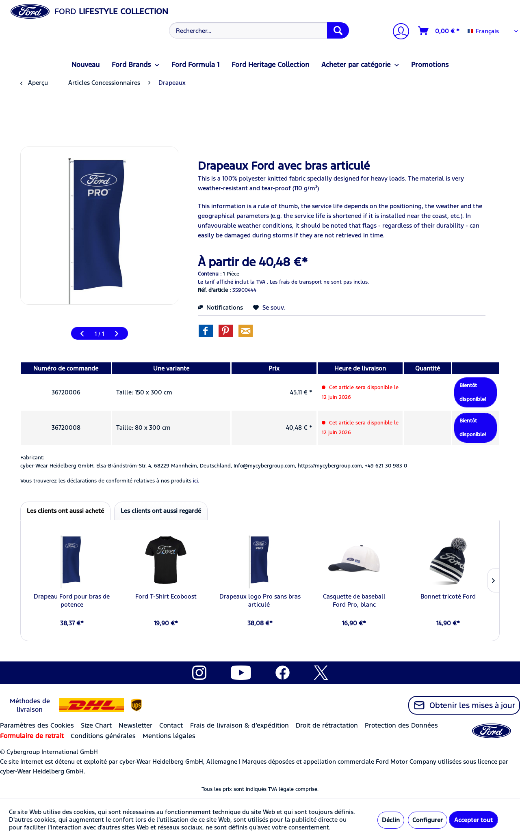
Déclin (391, 820)
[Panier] (439, 31)
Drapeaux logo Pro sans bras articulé (260, 600)
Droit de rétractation (327, 725)
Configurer (427, 820)
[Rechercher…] (259, 30)
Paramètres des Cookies (37, 725)
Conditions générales (103, 736)
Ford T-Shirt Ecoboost (166, 596)
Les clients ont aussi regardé (161, 511)
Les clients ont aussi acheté (65, 511)
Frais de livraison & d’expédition (239, 725)
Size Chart (96, 725)
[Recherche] (338, 30)
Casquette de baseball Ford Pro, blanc (354, 600)
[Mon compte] (397, 32)
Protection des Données (401, 725)
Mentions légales (169, 736)
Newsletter (135, 725)
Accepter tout (473, 820)
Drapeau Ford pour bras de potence (72, 600)
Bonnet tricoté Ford (448, 596)
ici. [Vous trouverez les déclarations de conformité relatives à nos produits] (196, 481)
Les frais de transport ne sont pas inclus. (319, 282)
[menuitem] (258, 30)
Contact (171, 725)
